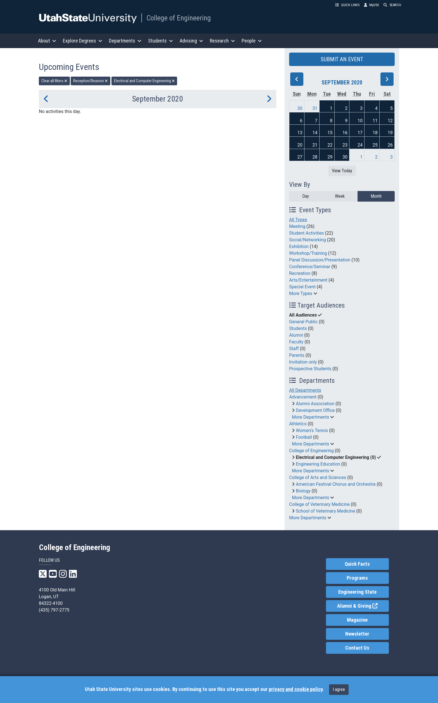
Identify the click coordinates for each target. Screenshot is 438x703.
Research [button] (222, 41)
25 (375, 145)
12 (390, 120)
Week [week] (340, 196)
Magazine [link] (357, 620)
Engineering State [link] (357, 592)
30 (300, 108)
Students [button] (160, 41)
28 (314, 157)
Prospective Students (310, 368)
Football (304, 437)
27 (300, 157)
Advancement (302, 397)
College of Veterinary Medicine (319, 504)
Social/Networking (307, 239)
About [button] (47, 41)
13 (300, 132)
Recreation (299, 273)
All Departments (305, 390)
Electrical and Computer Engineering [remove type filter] (144, 81)
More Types (300, 293)
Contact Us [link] (357, 648)
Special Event (302, 286)
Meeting (297, 226)
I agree (339, 689)
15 (329, 132)
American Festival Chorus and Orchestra (336, 484)
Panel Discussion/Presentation (319, 260)
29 (329, 157)
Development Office (315, 410)
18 (375, 132)
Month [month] (376, 196)
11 (375, 120)
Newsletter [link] (357, 634)
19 (390, 132)
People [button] (252, 41)
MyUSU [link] (371, 5)
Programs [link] (357, 578)
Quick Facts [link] (357, 564)
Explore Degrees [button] (82, 41)
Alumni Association (315, 403)
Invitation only (303, 362)
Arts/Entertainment (308, 280)
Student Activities (306, 233)
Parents (296, 355)
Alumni (296, 335)
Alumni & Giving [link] (363, 605)
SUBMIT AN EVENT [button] (342, 59)
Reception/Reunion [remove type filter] (90, 81)
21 (314, 145)
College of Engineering (178, 18)
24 (360, 145)
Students (298, 328)
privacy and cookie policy (295, 689)
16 (344, 132)
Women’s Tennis (312, 430)
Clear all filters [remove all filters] (54, 81)
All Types (298, 219)
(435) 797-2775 (54, 610)
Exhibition (299, 246)
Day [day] (305, 196)
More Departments (310, 417)
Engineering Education (318, 464)
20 (300, 145)
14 (314, 132)
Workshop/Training (308, 253)
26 (390, 145)
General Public (303, 321)
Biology (303, 491)
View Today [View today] (342, 170)
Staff (294, 348)
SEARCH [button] (392, 5)
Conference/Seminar (309, 266)
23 (344, 145)
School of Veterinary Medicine (325, 511)
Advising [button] (191, 41)
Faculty (296, 342)
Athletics (297, 423)
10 (360, 120)
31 (314, 108)
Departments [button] (125, 41)
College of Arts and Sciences (317, 477)
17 (360, 132)
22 (329, 145)
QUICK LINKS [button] (347, 5)
